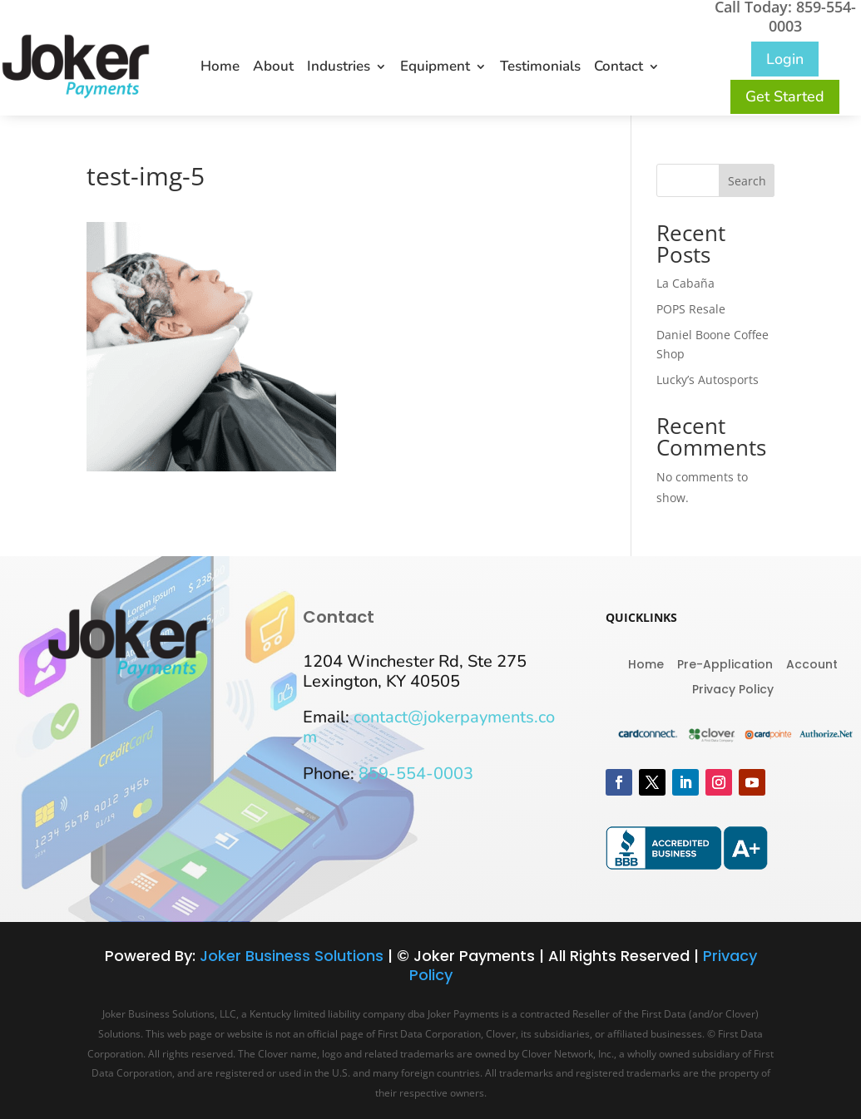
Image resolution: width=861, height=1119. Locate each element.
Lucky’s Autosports (707, 379)
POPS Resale (690, 309)
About (273, 68)
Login (785, 59)
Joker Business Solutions (291, 955)
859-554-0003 (416, 773)
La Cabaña (685, 283)
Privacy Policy (733, 688)
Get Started (784, 96)
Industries (338, 68)
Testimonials (540, 68)
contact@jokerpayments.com (429, 727)
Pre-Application (725, 663)
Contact (618, 68)
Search (747, 181)
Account (812, 663)
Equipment (435, 68)
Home (220, 68)
